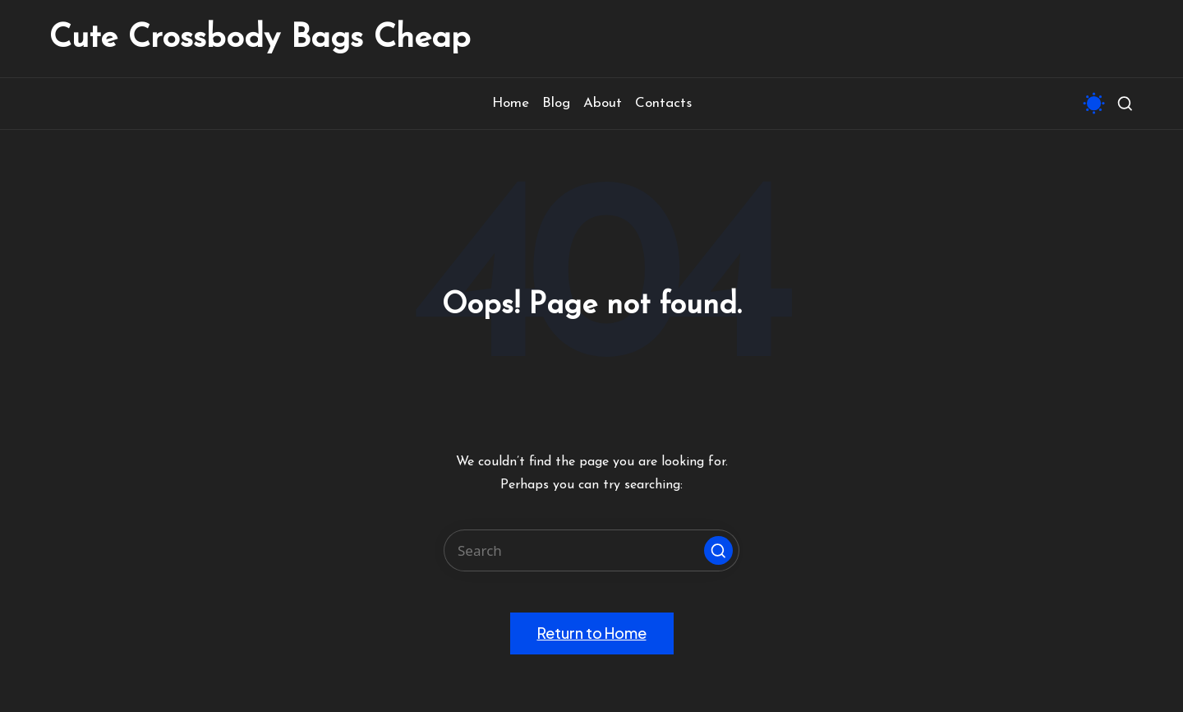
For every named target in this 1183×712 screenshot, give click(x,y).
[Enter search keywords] (591, 550)
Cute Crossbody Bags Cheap (260, 38)
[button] (718, 550)
